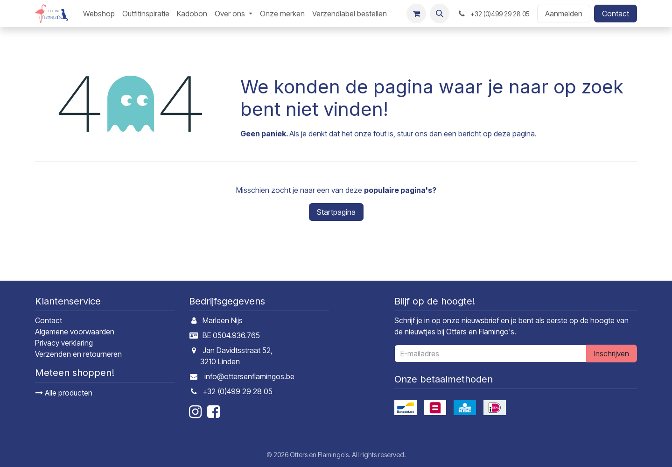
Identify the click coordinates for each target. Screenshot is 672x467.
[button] (439, 13)
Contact (615, 13)
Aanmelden (563, 13)
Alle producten (63, 392)
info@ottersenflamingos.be (249, 376)
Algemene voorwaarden (74, 331)
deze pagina (514, 133)
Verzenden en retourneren (78, 354)
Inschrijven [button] (611, 353)
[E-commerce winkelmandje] (416, 13)
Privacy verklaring (64, 342)
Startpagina (336, 212)
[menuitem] (99, 13)
